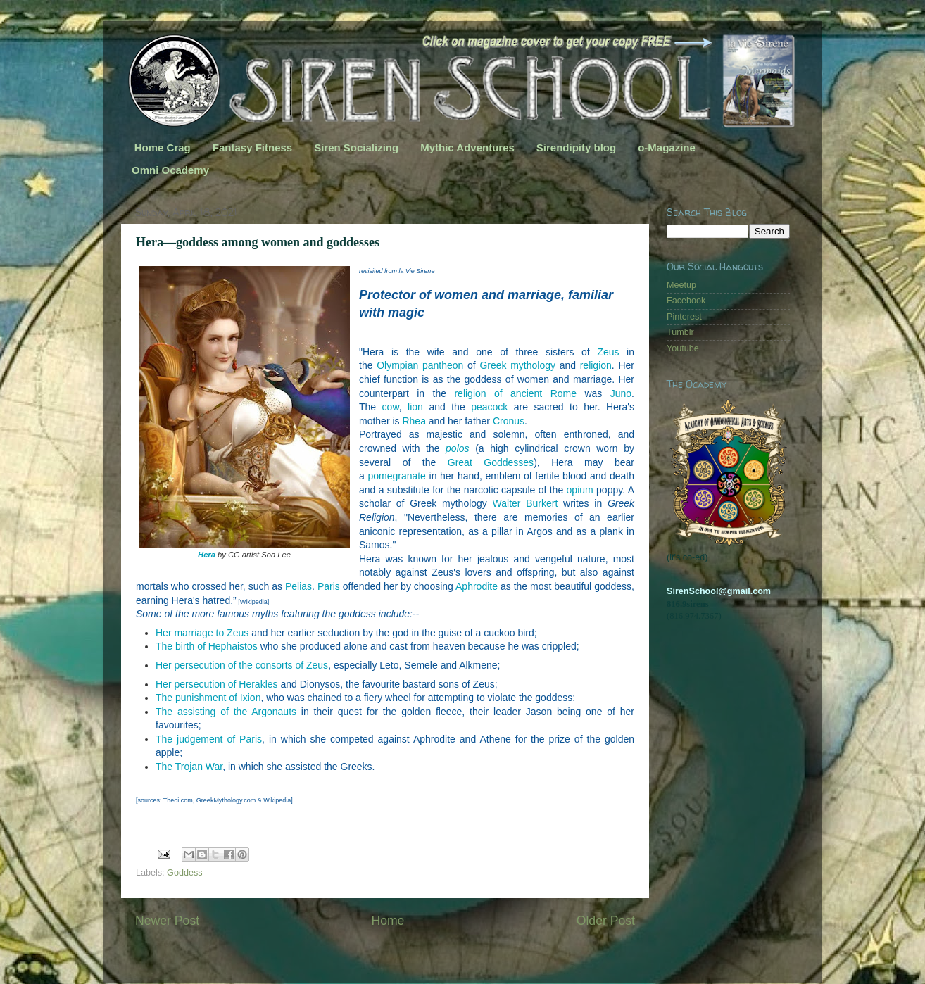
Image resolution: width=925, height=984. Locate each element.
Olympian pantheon (420, 365)
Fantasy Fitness (252, 147)
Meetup (681, 285)
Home (387, 921)
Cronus (508, 421)
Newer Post (167, 921)
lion (415, 406)
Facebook (686, 300)
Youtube (683, 348)
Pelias (298, 586)
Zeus (608, 352)
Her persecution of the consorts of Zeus (242, 665)
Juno (620, 393)
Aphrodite (476, 586)
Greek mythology (517, 365)
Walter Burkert (525, 503)
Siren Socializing (356, 147)
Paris (328, 586)
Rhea (413, 421)
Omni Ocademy (170, 170)
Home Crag (162, 147)
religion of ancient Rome (515, 393)
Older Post (606, 921)
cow (390, 406)
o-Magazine (667, 147)
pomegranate (396, 475)
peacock (489, 406)
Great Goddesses (491, 462)
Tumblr (680, 332)
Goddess (184, 873)
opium (580, 490)
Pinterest (684, 317)
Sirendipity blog (576, 147)
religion (596, 365)
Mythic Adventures (467, 147)
